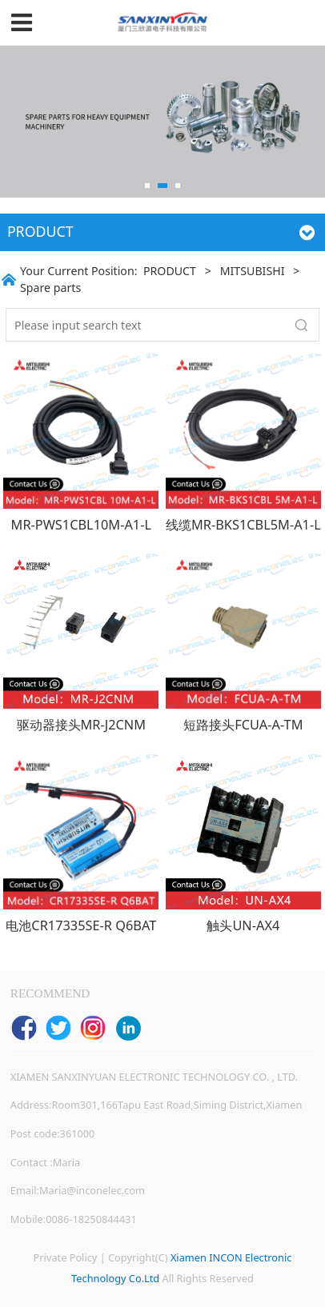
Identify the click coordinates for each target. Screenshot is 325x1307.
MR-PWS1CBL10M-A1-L (81, 525)
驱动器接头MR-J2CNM (81, 724)
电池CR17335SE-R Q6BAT (81, 925)
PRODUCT (169, 270)
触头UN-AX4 (243, 925)
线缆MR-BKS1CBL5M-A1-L (243, 525)
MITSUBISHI (252, 270)
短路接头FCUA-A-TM (243, 724)
